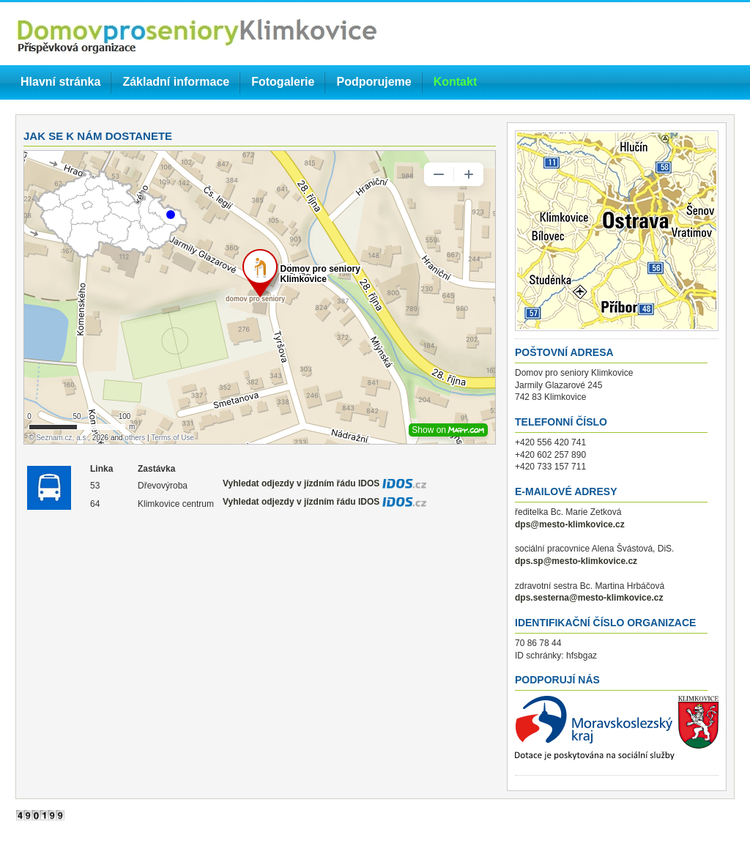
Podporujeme (373, 81)
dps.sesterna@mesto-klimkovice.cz (589, 598)
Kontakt (456, 81)
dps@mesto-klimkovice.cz (570, 524)
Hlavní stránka (60, 81)
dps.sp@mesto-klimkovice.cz (576, 561)
